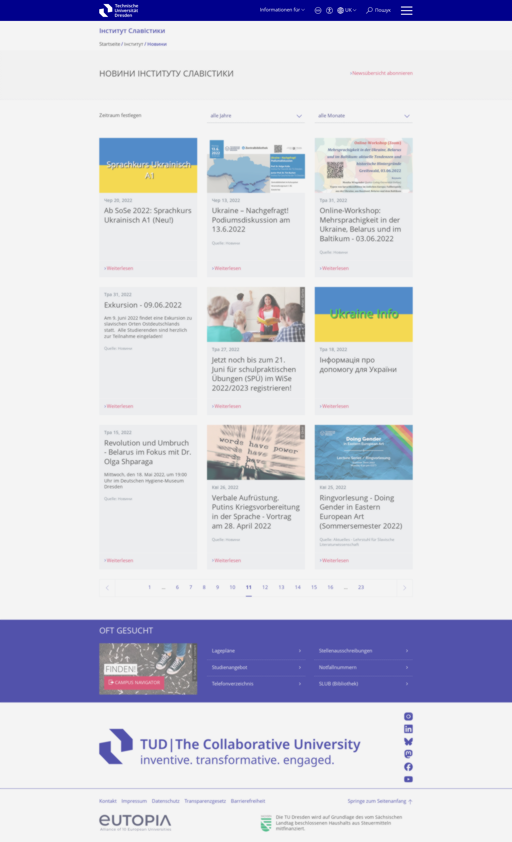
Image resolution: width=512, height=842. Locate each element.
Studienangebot (229, 667)
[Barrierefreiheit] (329, 11)
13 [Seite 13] (281, 587)
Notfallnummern (338, 667)
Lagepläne (223, 651)
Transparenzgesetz (205, 801)
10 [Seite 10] (232, 587)
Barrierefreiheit (248, 801)
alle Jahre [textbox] (221, 116)
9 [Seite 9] (217, 587)
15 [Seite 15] (314, 587)
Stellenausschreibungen (345, 651)
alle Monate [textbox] (331, 116)
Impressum (134, 801)
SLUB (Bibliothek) (338, 684)
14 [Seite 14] (298, 587)
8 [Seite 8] (204, 587)
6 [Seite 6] (177, 587)
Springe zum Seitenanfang (377, 801)
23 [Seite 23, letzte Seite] (361, 587)
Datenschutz (166, 801)
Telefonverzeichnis (232, 684)
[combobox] (256, 116)
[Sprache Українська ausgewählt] (346, 11)
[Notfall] (318, 11)
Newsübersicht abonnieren (382, 73)
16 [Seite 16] (330, 587)
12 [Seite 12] (265, 587)
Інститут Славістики (132, 31)
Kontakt (108, 801)
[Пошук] (378, 11)
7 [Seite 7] (190, 587)
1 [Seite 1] (149, 587)
